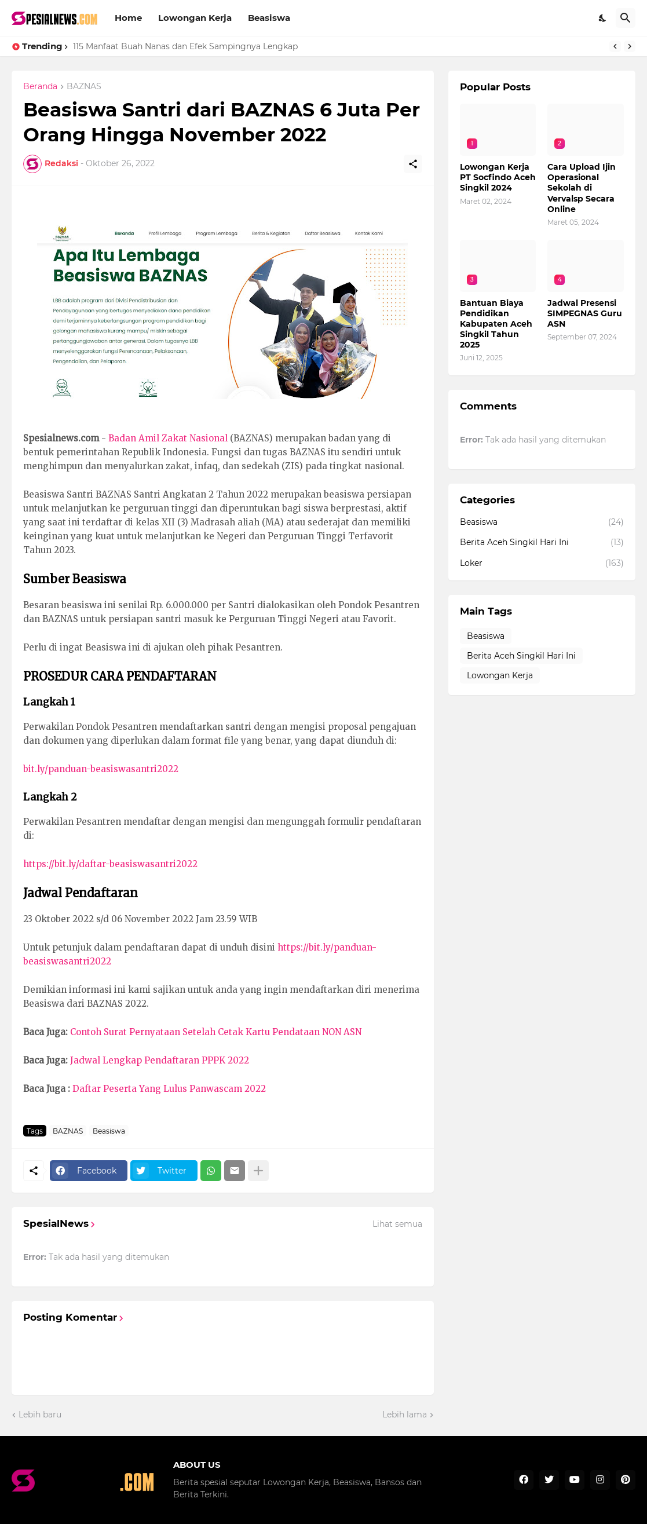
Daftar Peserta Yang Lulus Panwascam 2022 (169, 1088)
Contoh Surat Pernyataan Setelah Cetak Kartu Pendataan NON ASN (215, 1031)
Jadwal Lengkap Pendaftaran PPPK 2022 (159, 1060)
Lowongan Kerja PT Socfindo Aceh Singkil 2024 (498, 177)
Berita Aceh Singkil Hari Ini (542, 543)
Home (128, 17)
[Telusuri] (625, 18)
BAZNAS (84, 87)
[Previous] (615, 46)
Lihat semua (397, 1224)
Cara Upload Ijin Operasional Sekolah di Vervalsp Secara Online (581, 188)
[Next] (629, 46)
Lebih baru (40, 1414)
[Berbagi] (413, 164)
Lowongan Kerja (195, 17)
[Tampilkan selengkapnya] (258, 1170)
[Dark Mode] (603, 18)
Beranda (40, 87)
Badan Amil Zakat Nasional (168, 438)
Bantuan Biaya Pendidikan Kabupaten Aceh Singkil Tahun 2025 (496, 324)
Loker (542, 563)
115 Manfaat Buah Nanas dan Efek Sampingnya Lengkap (185, 46)
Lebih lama (404, 1414)
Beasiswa (269, 17)
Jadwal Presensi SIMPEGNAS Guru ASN (584, 313)
